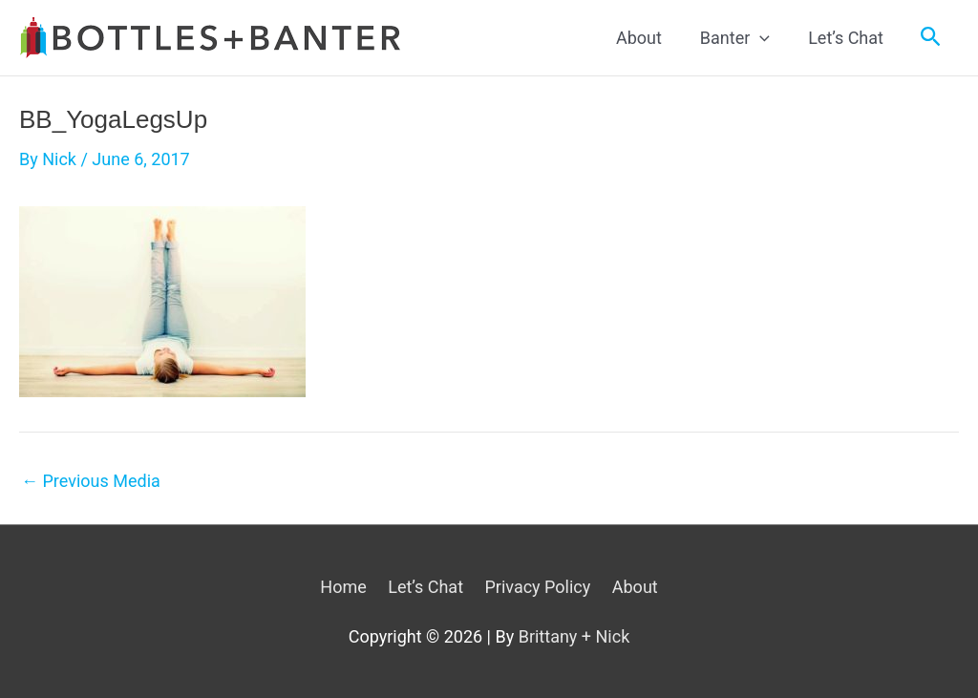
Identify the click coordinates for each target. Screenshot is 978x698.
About (635, 587)
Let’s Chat (425, 587)
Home (343, 587)
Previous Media (90, 481)
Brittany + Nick (574, 636)
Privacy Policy (537, 587)
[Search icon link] (931, 37)
